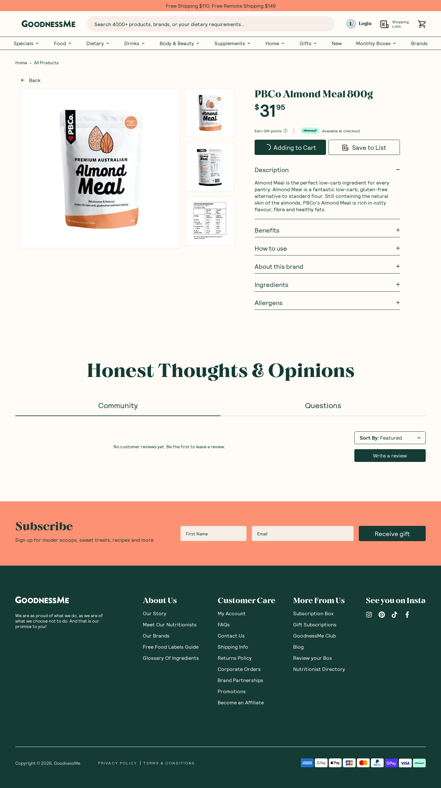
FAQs (224, 624)
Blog (298, 647)
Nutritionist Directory (319, 669)
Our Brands (156, 635)
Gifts (309, 43)
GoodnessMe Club (314, 635)
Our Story (154, 613)
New (337, 43)
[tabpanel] (220, 446)
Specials (27, 43)
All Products (46, 62)
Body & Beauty (180, 43)
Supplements (232, 43)
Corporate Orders (239, 669)
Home (275, 43)
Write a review (390, 455)
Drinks (135, 43)
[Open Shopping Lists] (384, 24)
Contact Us (231, 635)
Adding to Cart (285, 145)
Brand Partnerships (240, 680)
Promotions (232, 691)
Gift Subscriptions (314, 624)
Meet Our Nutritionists (170, 624)
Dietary (98, 43)
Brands (419, 43)
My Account (232, 613)
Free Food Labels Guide (171, 647)
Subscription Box (313, 613)
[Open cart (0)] (422, 24)
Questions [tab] (323, 405)
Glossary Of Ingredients (171, 658)
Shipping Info (233, 647)
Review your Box (312, 658)
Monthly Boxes (376, 43)
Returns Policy (235, 658)
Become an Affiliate (241, 702)
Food (63, 43)
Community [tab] (118, 405)
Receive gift (392, 533)
